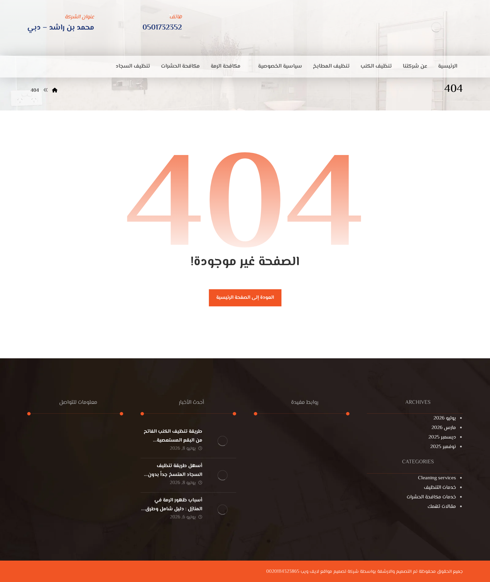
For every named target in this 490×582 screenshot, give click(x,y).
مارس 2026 (443, 428)
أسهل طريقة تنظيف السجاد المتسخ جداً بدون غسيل (175, 474)
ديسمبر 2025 (442, 437)
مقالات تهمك (442, 507)
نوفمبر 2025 (443, 447)
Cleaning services (437, 478)
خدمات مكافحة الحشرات (431, 497)
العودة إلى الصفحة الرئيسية (245, 298)
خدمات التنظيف (440, 488)
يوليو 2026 (445, 418)
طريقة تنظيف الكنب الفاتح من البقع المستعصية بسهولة (173, 440)
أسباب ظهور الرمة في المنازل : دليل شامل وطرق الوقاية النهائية (173, 508)
